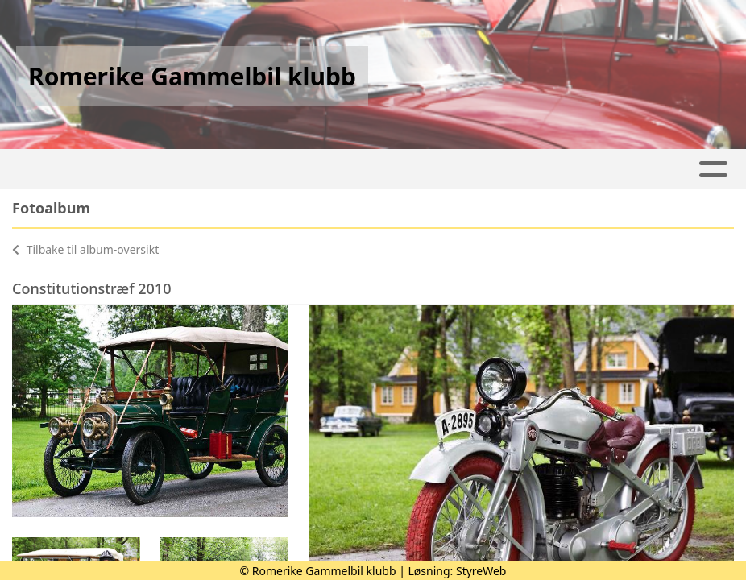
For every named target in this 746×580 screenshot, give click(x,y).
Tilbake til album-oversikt (85, 249)
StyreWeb (481, 570)
